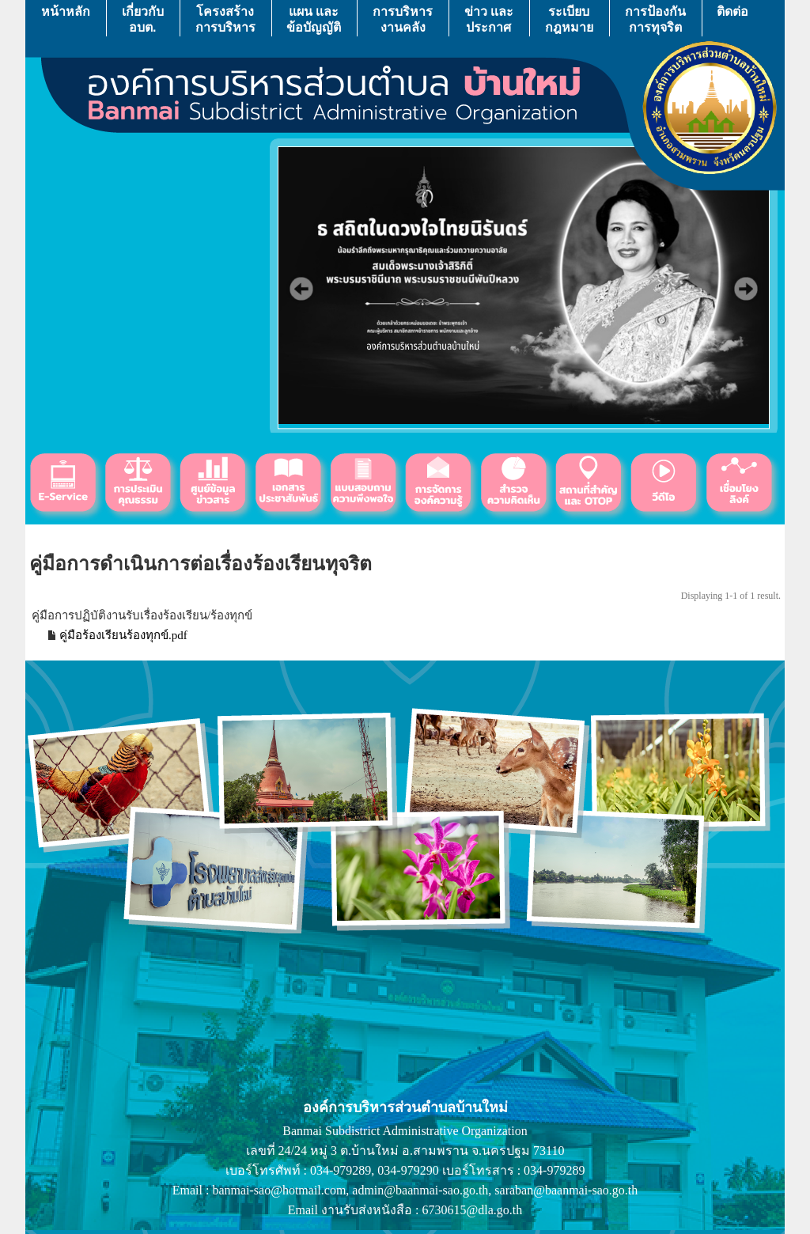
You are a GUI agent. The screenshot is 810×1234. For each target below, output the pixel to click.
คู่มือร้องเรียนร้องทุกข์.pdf (123, 635)
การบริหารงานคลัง (403, 19)
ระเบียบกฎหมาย (569, 19)
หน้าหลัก (65, 19)
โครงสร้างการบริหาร (225, 19)
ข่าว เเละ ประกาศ (488, 19)
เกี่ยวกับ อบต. (143, 19)
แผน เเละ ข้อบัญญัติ (313, 19)
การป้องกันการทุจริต (655, 19)
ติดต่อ (732, 19)
